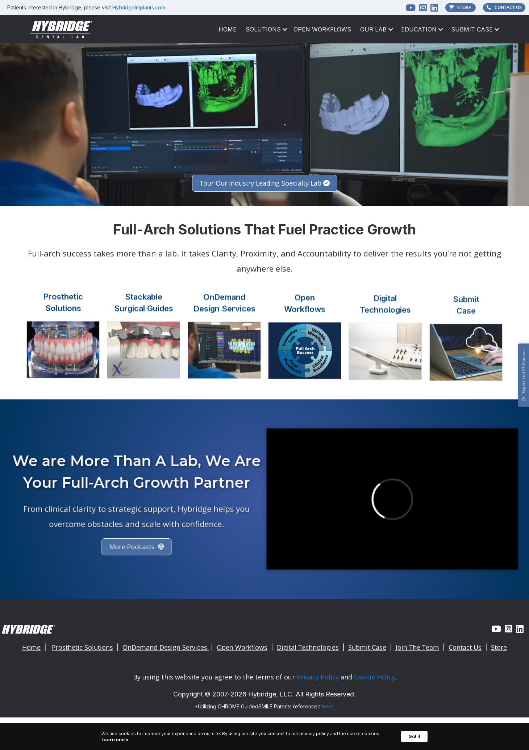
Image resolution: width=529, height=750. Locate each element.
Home (31, 647)
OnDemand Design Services (165, 647)
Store (499, 647)
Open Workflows (322, 29)
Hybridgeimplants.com (138, 7)
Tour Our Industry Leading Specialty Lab (265, 183)
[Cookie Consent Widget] (264, 736)
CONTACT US (504, 7)
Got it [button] (414, 736)
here (327, 706)
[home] (62, 29)
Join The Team (417, 647)
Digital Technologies (308, 647)
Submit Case (367, 647)
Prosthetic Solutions (82, 647)
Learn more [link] (114, 739)
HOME (227, 29)
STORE (460, 7)
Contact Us (465, 647)
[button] (263, 29)
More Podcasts (134, 546)
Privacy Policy (318, 677)
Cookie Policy (374, 677)
